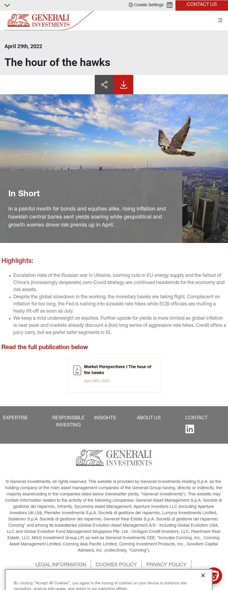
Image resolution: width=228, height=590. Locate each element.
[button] (146, 5)
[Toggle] (220, 21)
